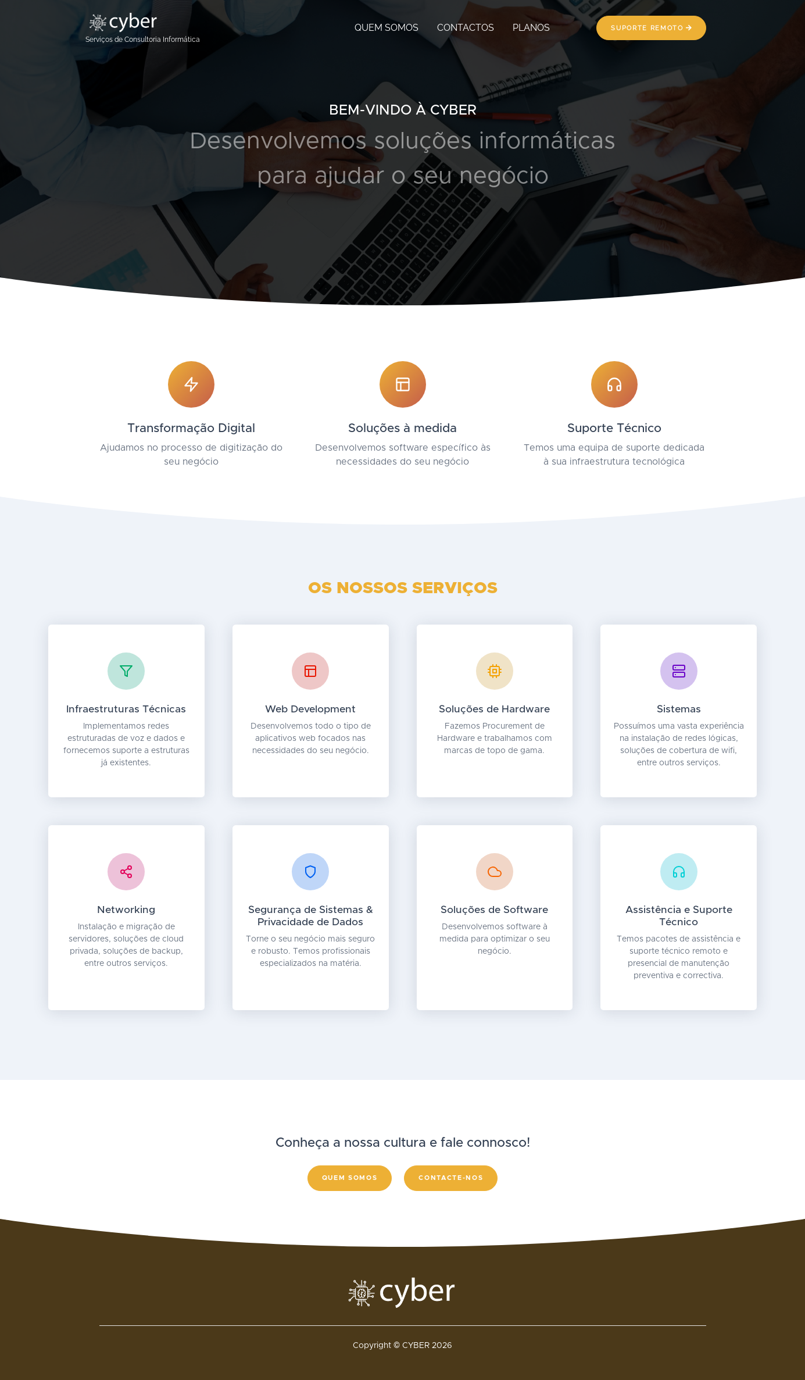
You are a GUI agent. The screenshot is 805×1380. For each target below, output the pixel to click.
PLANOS (531, 27)
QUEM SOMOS (386, 27)
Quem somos (350, 1178)
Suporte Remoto (651, 28)
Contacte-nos (450, 1178)
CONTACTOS (465, 27)
